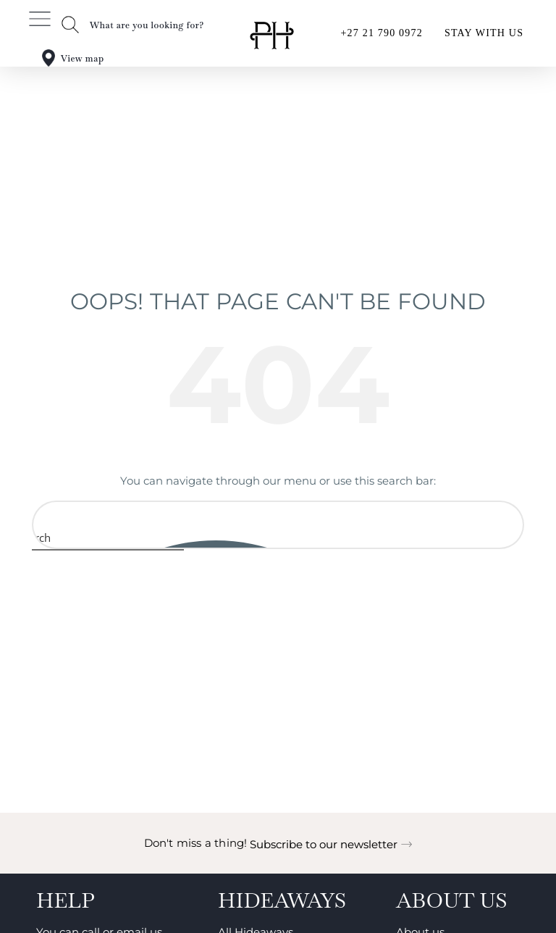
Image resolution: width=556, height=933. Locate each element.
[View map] (48, 58)
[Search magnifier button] (48, 537)
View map (82, 58)
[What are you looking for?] (70, 24)
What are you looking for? (147, 25)
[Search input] (279, 516)
